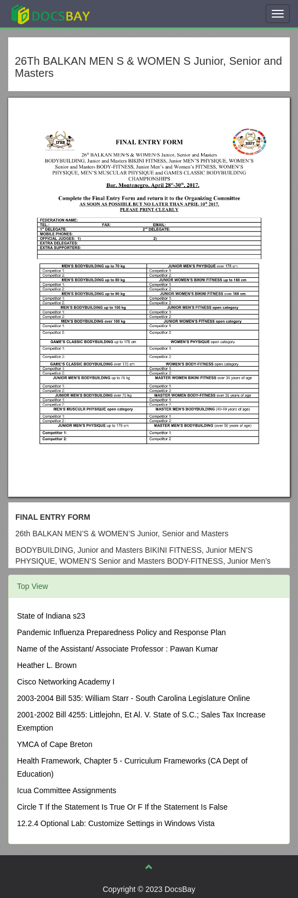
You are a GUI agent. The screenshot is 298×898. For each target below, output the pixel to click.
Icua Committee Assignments (66, 790)
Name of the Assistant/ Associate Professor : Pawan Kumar (117, 648)
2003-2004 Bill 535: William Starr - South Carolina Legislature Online (133, 698)
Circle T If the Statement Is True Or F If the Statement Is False (122, 806)
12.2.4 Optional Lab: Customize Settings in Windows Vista (116, 823)
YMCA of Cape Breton (55, 744)
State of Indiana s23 (51, 615)
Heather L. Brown (47, 665)
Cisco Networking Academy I (65, 681)
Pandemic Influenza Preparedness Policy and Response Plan (121, 632)
